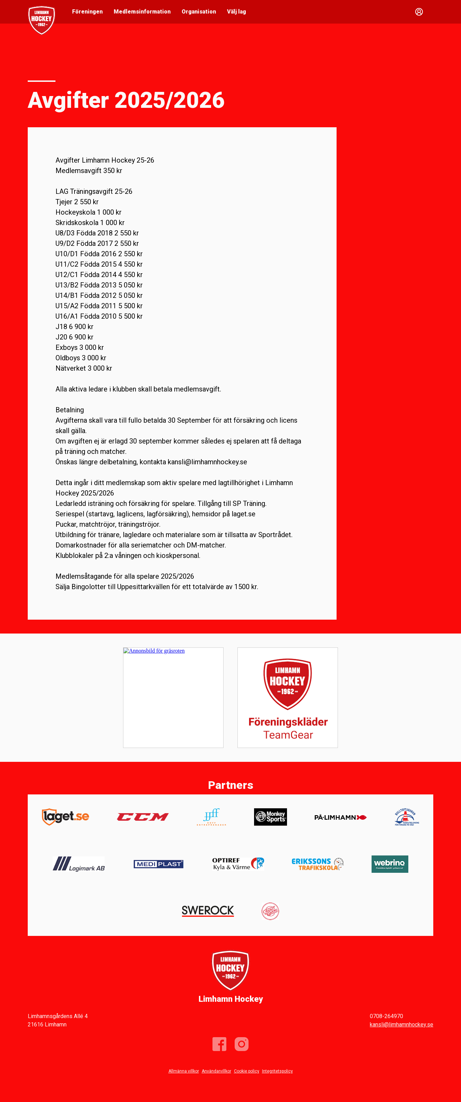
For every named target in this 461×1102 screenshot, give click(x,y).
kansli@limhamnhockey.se (401, 1024)
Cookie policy (246, 1071)
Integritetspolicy (277, 1071)
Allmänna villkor (183, 1071)
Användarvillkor (216, 1071)
